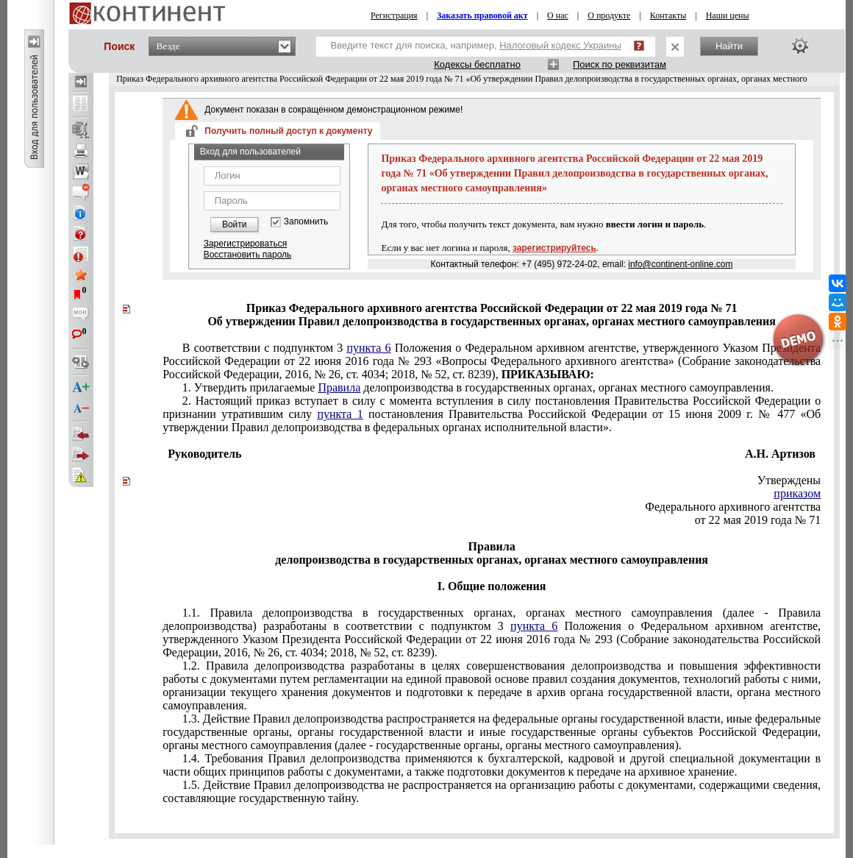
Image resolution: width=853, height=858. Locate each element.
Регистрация (394, 15)
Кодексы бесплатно (477, 64)
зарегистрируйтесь (554, 248)
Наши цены (727, 15)
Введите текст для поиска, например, (476, 45)
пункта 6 (368, 347)
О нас (557, 15)
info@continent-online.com (680, 264)
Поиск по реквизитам (619, 64)
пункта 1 (340, 414)
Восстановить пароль (248, 254)
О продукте (609, 15)
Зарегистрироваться (245, 243)
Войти (234, 224)
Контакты (668, 15)
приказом (797, 493)
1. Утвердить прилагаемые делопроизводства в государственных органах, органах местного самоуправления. (478, 387)
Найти (729, 46)
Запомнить (306, 222)
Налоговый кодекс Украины (560, 45)
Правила (339, 387)
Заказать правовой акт (482, 15)
